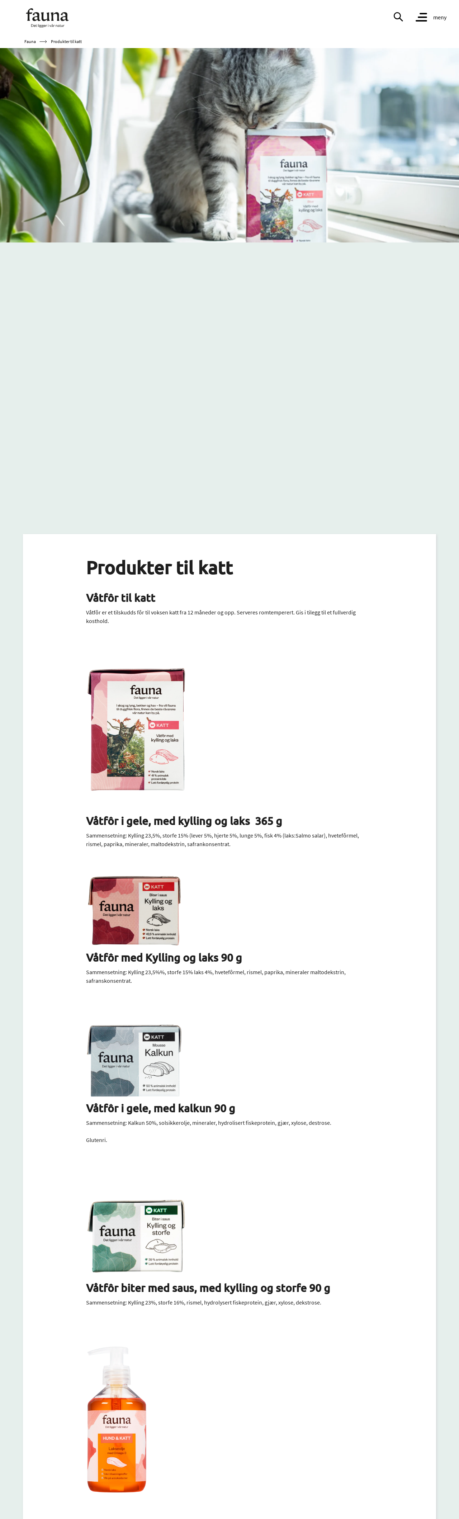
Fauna (30, 41)
